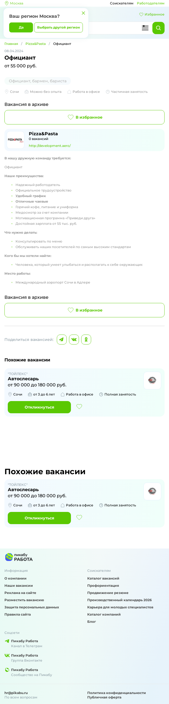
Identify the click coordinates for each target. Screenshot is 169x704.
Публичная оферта (104, 697)
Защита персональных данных (31, 607)
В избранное (85, 117)
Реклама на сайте (20, 593)
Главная (11, 44)
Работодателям (151, 3)
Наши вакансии (18, 585)
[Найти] (158, 28)
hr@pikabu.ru (16, 693)
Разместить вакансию (24, 600)
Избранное (152, 14)
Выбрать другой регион (58, 27)
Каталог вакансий (103, 578)
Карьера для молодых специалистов (120, 607)
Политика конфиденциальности (116, 693)
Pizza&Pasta (35, 44)
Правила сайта (17, 614)
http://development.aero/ (50, 146)
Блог (91, 621)
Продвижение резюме (108, 593)
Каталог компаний (104, 614)
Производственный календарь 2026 (119, 600)
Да (21, 27)
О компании (15, 578)
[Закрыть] (83, 13)
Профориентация (103, 585)
